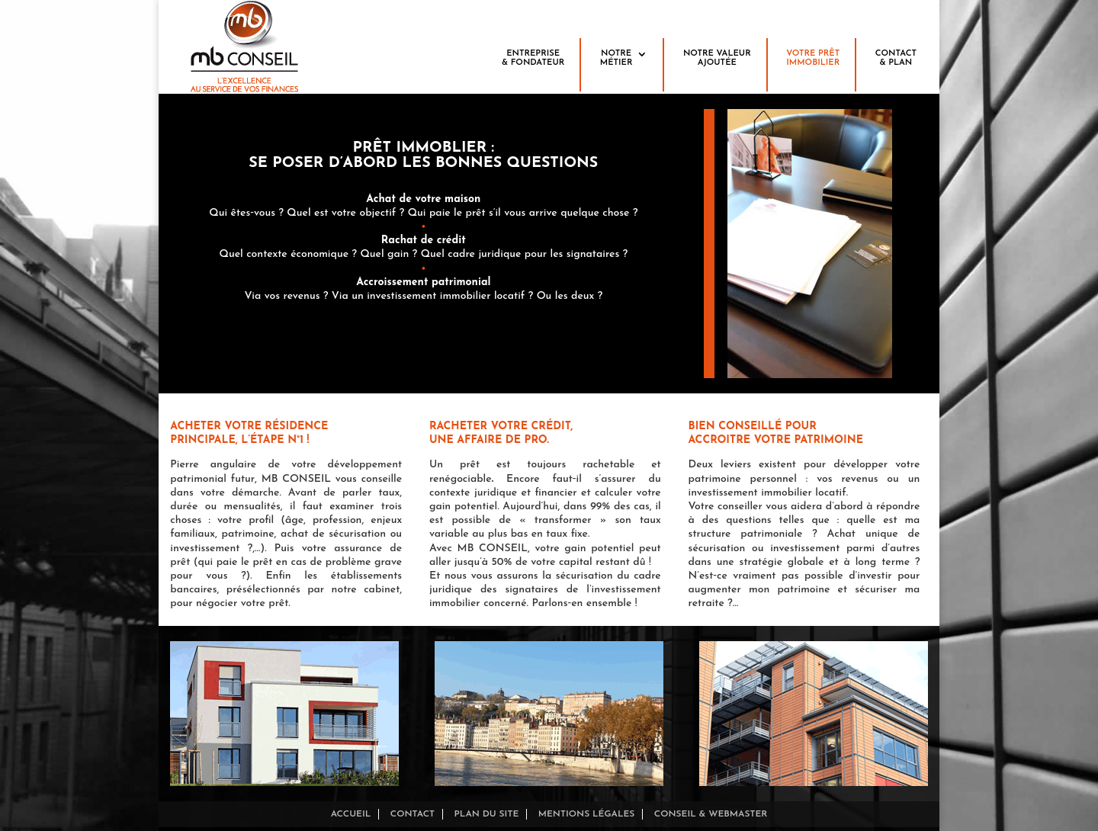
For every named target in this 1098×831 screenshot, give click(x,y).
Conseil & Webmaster (711, 814)
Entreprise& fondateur (533, 58)
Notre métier (616, 58)
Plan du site (486, 814)
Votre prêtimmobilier (813, 58)
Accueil (351, 814)
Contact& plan (896, 58)
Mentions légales (586, 814)
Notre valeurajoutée (717, 58)
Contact (412, 814)
